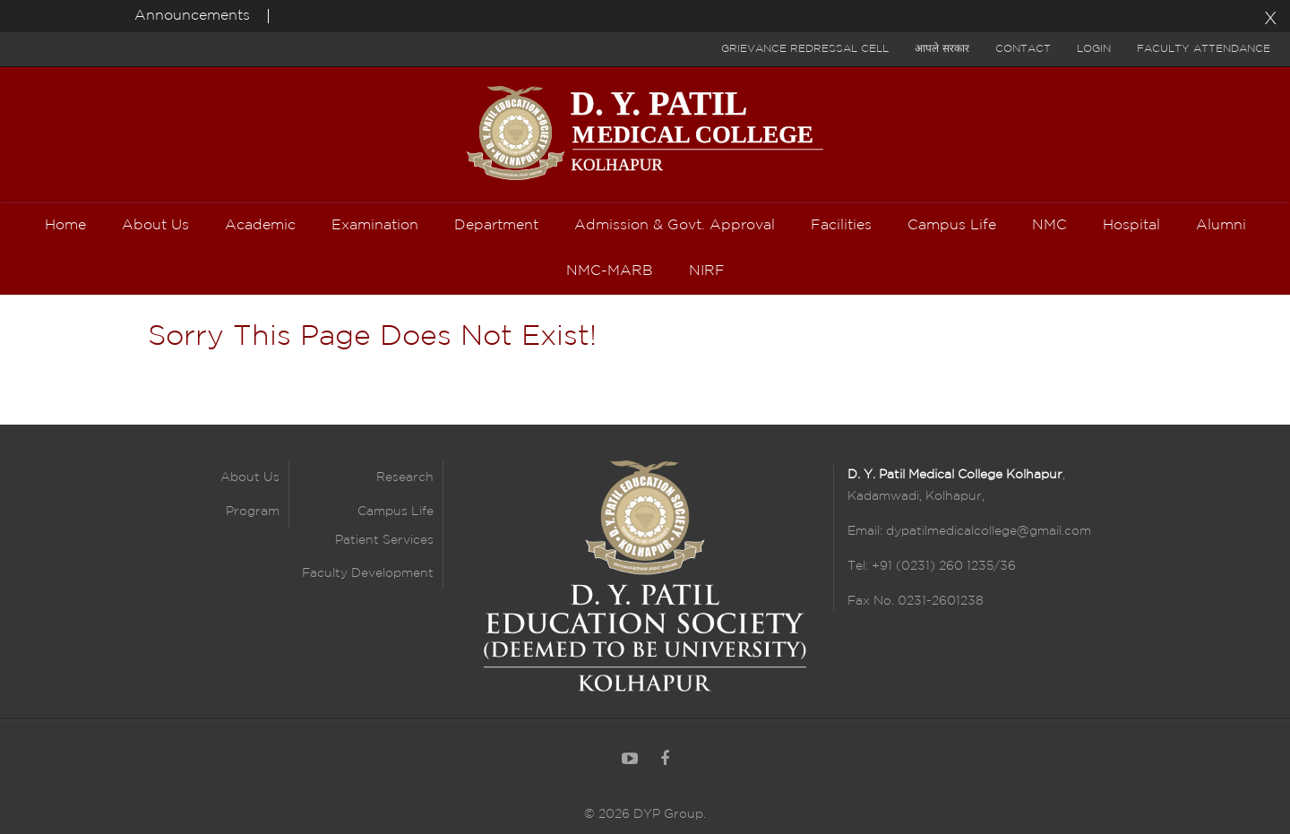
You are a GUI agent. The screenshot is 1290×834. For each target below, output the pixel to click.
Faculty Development (368, 573)
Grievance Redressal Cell (805, 49)
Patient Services (384, 540)
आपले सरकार (942, 49)
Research (405, 477)
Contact (1023, 49)
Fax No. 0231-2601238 (915, 601)
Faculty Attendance (1203, 49)
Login (1094, 49)
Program (253, 511)
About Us (250, 477)
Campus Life (395, 511)
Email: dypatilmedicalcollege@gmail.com (969, 531)
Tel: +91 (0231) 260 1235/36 (931, 566)
